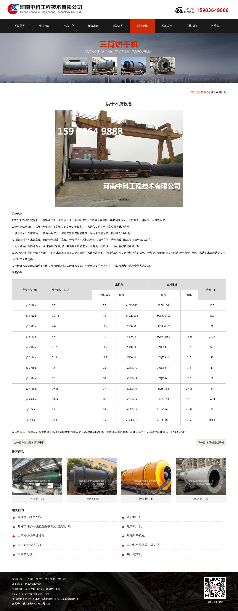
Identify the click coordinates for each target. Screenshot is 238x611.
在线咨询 (191, 25)
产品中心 (69, 25)
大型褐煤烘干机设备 (30, 535)
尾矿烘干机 (134, 526)
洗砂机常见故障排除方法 (143, 544)
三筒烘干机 (32, 579)
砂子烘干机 (59, 579)
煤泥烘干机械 (136, 535)
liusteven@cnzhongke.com (35, 594)
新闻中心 (203, 92)
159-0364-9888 (33, 584)
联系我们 (216, 25)
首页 (193, 92)
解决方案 (118, 25)
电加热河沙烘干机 (29, 544)
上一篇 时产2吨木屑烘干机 (29, 442)
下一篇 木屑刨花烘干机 (211, 442)
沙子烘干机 (45, 579)
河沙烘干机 (134, 517)
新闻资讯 (142, 25)
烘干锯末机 (134, 554)
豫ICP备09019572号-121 (36, 603)
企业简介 (44, 25)
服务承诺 (93, 25)
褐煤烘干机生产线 (29, 517)
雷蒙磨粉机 (24, 554)
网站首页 (20, 25)
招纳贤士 (167, 25)
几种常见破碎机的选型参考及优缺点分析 (44, 526)
